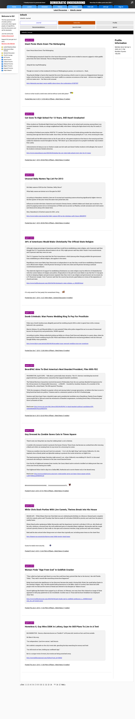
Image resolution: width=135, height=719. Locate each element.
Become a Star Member (8, 43)
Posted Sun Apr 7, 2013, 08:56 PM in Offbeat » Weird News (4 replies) (47, 223)
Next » (63, 684)
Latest (29, 7)
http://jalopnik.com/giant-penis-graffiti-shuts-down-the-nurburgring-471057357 (52, 83)
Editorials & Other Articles (9, 50)
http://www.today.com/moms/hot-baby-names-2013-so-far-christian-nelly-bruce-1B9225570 (56, 216)
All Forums (7, 57)
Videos (60, 7)
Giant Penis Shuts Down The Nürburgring (45, 44)
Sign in (121, 7)
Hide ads (90, 7)
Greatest (45, 7)
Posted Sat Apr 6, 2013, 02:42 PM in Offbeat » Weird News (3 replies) (47, 415)
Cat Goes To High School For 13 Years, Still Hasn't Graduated (54, 118)
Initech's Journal (75, 10)
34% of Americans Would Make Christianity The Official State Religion (59, 242)
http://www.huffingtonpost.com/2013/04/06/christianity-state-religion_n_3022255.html (55, 283)
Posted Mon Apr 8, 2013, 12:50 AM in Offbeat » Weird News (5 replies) (47, 99)
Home (14, 7)
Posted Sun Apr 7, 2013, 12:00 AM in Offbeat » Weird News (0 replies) (47, 350)
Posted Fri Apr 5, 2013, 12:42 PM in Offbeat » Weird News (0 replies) (47, 551)
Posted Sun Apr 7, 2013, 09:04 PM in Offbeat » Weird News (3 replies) (47, 160)
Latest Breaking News (10, 47)
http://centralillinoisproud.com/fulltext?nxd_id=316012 (44, 658)
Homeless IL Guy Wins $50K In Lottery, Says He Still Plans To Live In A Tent (62, 626)
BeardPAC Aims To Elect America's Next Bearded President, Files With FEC (61, 369)
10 (41, 684)
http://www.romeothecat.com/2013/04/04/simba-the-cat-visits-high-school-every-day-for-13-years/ (59, 153)
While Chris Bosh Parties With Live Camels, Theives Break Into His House (61, 509)
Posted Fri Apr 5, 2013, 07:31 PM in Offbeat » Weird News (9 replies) (47, 491)
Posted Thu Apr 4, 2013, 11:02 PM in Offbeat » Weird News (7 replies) (47, 608)
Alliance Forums (8, 64)
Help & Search (8, 70)
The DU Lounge (8, 55)
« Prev (22, 684)
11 (43, 684)
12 (46, 684)
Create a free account (8, 36)
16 (57, 684)
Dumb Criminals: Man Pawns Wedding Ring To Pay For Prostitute (56, 316)
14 (51, 684)
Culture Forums (8, 61)
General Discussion (9, 53)
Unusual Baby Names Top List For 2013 (44, 179)
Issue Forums (7, 59)
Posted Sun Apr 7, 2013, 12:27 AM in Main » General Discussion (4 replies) (49, 298)
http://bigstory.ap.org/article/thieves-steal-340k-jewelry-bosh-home (48, 536)
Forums (75, 7)
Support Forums (8, 68)
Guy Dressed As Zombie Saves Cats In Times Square (50, 434)
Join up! (105, 7)
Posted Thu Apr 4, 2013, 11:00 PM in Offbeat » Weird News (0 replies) (47, 665)
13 (48, 684)
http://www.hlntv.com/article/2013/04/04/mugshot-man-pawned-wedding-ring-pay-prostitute (57, 343)
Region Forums (8, 66)
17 (60, 684)
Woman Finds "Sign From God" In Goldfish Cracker (49, 570)
